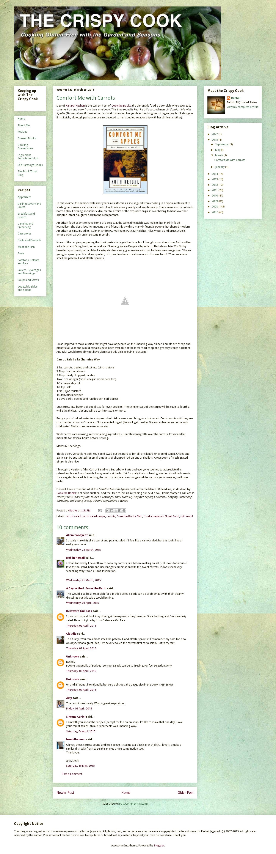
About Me (24, 125)
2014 (215, 173)
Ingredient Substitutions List (28, 156)
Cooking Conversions (25, 146)
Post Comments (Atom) (133, 803)
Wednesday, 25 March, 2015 (83, 549)
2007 (215, 212)
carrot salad (73, 516)
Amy (69, 698)
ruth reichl (186, 516)
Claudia (71, 633)
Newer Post (65, 793)
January (220, 166)
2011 (215, 190)
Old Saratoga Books (30, 165)
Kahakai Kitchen (75, 105)
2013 (215, 179)
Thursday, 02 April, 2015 (81, 625)
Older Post (186, 793)
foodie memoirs (154, 516)
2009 (215, 201)
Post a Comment (72, 773)
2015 (215, 139)
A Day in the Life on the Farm (86, 588)
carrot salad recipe (93, 516)
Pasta (21, 253)
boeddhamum (75, 739)
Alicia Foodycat (77, 535)
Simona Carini (75, 716)
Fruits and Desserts (29, 240)
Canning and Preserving (25, 225)
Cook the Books (121, 105)
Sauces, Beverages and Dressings (29, 271)
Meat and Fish (26, 246)
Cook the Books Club (129, 516)
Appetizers (24, 197)
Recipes (22, 131)
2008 (215, 206)
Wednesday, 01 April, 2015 (82, 602)
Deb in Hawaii (75, 557)
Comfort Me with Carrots (229, 160)
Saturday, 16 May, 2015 (80, 765)
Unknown (72, 656)
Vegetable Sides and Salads (28, 288)
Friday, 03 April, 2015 (79, 708)
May (218, 149)
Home (125, 793)
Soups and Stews (28, 280)
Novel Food (172, 516)
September (222, 144)
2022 (215, 134)
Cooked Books (27, 138)
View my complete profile (242, 107)
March (219, 155)
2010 (215, 195)
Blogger (159, 845)
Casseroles (24, 233)
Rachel (235, 98)
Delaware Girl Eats (79, 611)
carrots (111, 516)
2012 (215, 184)
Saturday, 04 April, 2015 (80, 731)
